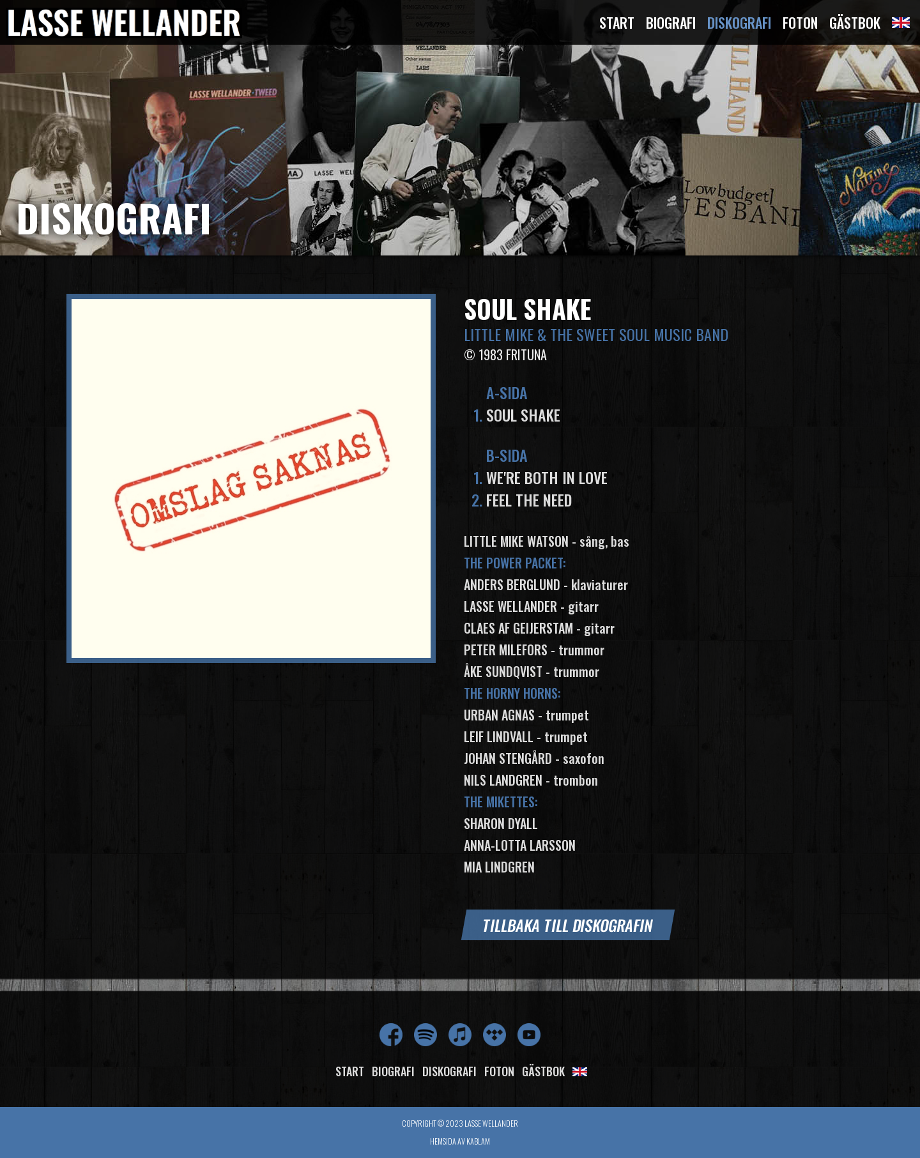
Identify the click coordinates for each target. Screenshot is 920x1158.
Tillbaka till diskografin (568, 924)
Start (616, 22)
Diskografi (739, 22)
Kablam (478, 1141)
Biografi (671, 22)
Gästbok (854, 22)
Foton (800, 22)
